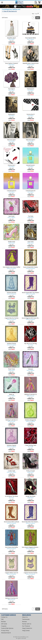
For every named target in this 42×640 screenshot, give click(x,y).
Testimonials (26, 619)
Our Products (26, 626)
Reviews (3, 621)
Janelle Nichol (30, 217)
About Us (25, 617)
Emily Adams (11, 64)
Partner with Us (26, 624)
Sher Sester (30, 344)
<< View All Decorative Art (9, 11)
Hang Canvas (26, 630)
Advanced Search (6, 633)
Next (37, 17)
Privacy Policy (5, 630)
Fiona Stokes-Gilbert (11, 472)
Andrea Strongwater (11, 268)
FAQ (2, 619)
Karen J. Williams (11, 217)
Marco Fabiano (30, 39)
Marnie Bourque (30, 395)
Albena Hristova (30, 64)
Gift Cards (4, 624)
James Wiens (11, 39)
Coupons (3, 626)
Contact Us (4, 617)
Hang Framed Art (27, 628)
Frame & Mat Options (7, 628)
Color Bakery (30, 90)
